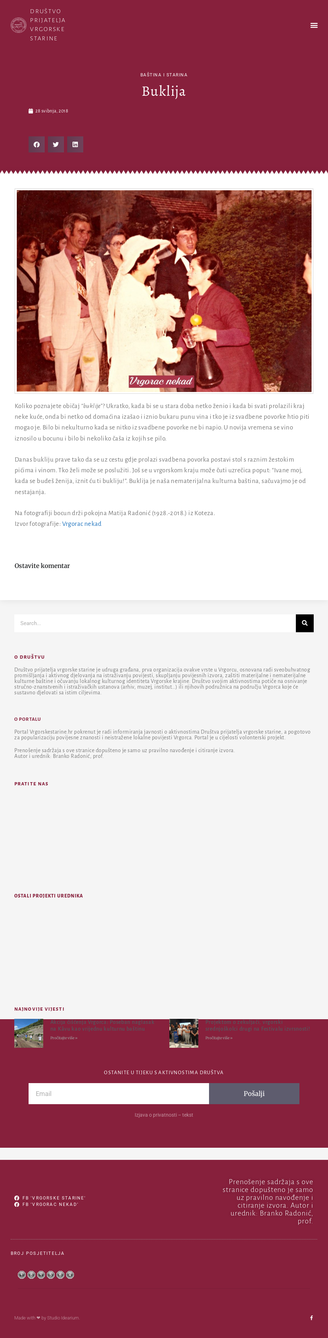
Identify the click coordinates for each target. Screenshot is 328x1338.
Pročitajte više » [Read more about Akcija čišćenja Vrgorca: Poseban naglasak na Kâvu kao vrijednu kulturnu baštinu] (64, 1038)
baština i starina (164, 74)
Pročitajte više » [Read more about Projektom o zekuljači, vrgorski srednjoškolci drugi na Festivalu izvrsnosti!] (219, 1038)
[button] (314, 25)
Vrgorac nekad (82, 523)
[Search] (305, 623)
